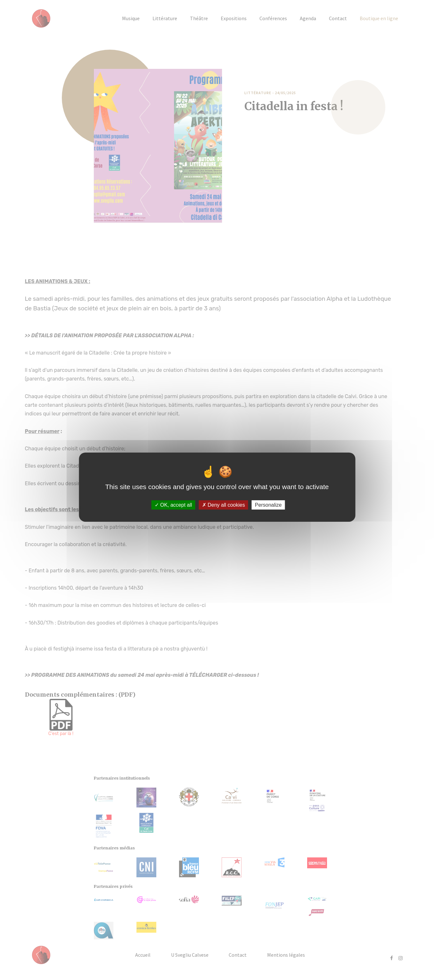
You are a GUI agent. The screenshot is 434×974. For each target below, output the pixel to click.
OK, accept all (173, 504)
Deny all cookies (223, 504)
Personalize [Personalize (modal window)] (268, 504)
